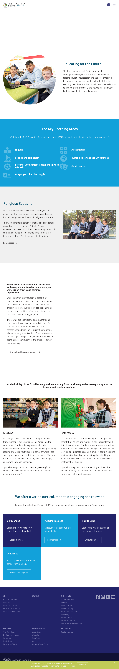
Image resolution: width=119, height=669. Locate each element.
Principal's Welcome (10, 600)
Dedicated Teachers (10, 606)
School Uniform (66, 618)
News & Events (38, 628)
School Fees (7, 638)
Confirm (82, 664)
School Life (66, 596)
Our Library (65, 615)
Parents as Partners (68, 621)
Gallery (34, 641)
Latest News (36, 632)
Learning (64, 603)
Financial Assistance (10, 644)
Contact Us (66, 628)
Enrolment (7, 628)
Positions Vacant (67, 632)
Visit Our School (9, 632)
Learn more (8, 243)
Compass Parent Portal (40, 644)
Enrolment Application (11, 635)
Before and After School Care (71, 624)
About (5, 596)
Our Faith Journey (67, 609)
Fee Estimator (8, 641)
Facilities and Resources (11, 609)
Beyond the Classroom (69, 612)
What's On (35, 635)
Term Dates (36, 638)
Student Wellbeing (67, 600)
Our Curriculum (66, 606)
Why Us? (35, 596)
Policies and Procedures (12, 612)
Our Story (6, 603)
